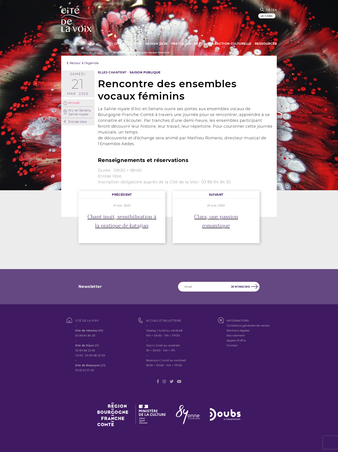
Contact (232, 345)
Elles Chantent (82, 52)
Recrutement (236, 335)
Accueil (65, 52)
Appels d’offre (236, 340)
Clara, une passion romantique (216, 221)
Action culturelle (233, 43)
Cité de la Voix (124, 43)
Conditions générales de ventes (248, 325)
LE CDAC (267, 15)
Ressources (266, 43)
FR (268, 9)
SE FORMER (202, 43)
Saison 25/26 (153, 43)
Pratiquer (179, 43)
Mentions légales (238, 330)
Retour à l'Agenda (83, 63)
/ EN (274, 9)
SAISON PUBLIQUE (145, 72)
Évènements (102, 52)
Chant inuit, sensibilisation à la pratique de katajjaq (122, 221)
